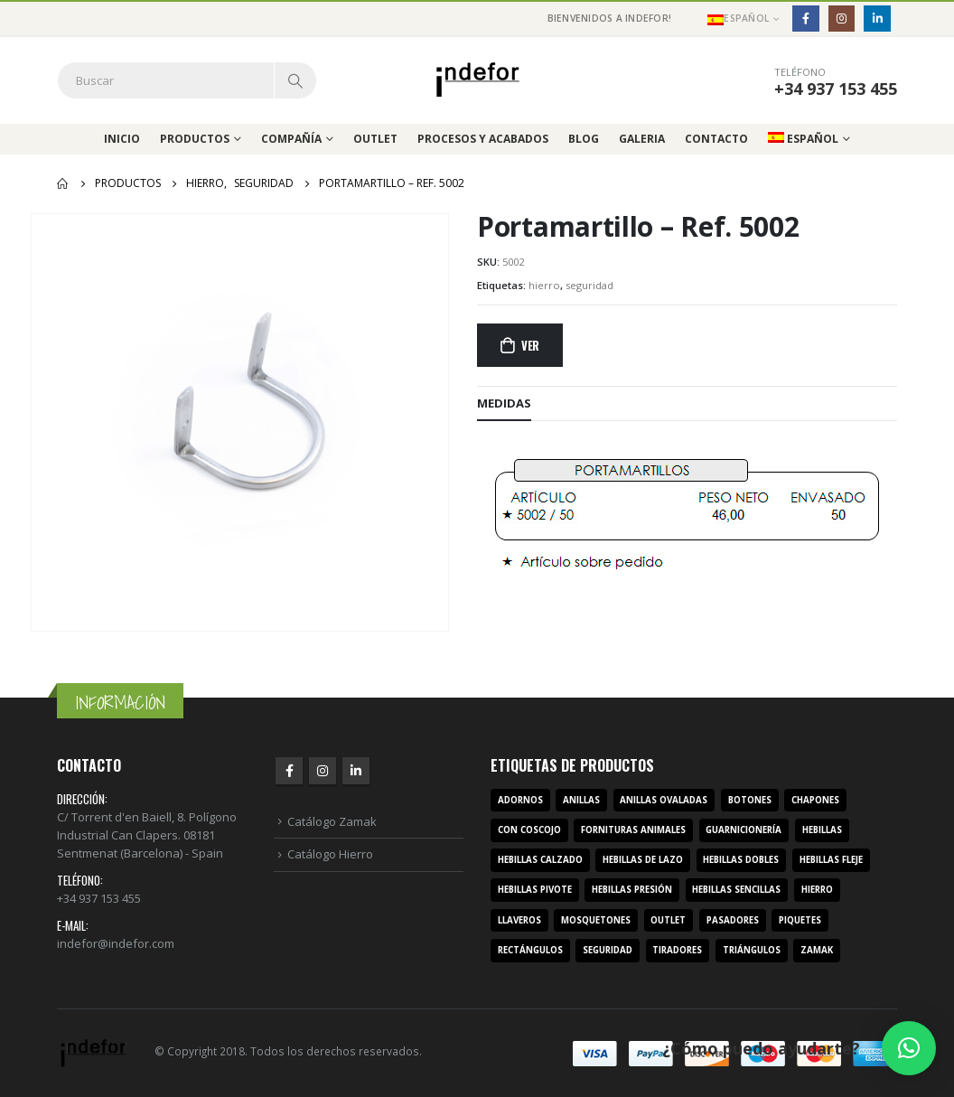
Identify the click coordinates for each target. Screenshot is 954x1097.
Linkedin (355, 770)
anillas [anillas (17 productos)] (581, 800)
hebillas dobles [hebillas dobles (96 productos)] (741, 860)
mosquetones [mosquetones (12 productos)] (596, 920)
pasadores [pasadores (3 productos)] (732, 920)
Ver (530, 345)
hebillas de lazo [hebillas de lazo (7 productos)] (643, 860)
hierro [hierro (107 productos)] (817, 889)
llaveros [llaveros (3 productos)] (519, 920)
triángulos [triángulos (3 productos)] (752, 950)
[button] (909, 1048)
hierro (544, 285)
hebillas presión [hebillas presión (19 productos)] (632, 889)
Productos (194, 138)
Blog (583, 138)
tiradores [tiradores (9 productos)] (677, 950)
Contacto (716, 138)
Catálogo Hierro (330, 854)
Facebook (289, 770)
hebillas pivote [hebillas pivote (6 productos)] (535, 889)
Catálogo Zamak (332, 821)
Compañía (291, 138)
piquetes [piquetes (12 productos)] (800, 920)
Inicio (122, 138)
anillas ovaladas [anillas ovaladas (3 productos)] (663, 800)
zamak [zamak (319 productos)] (816, 950)
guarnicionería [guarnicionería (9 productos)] (743, 830)
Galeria (642, 138)
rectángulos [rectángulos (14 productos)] (530, 950)
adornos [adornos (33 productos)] (520, 800)
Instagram (322, 770)
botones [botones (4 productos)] (750, 800)
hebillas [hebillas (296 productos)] (822, 830)
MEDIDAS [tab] (504, 403)
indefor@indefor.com (115, 943)
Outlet (375, 138)
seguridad (589, 285)
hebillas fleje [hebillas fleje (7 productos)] (831, 860)
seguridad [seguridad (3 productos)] (607, 950)
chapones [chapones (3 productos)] (815, 800)
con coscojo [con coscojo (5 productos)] (529, 830)
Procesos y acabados (482, 138)
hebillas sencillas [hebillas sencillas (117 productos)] (736, 889)
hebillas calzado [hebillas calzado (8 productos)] (540, 860)
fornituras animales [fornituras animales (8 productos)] (633, 830)
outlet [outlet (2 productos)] (668, 920)
